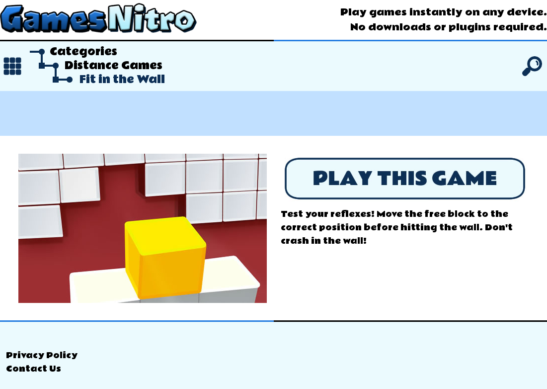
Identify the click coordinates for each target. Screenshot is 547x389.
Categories (83, 51)
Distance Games (113, 65)
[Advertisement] (273, 113)
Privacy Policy (42, 355)
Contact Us (33, 369)
